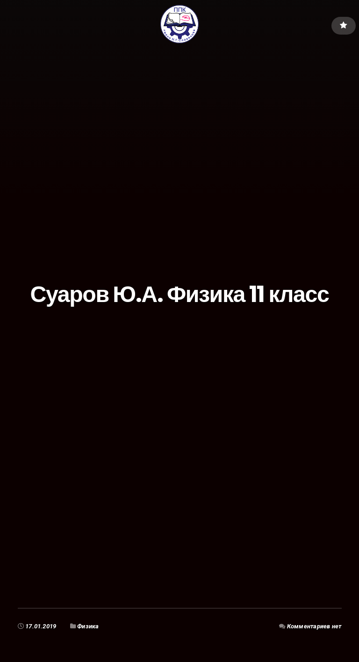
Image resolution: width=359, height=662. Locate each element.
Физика (88, 626)
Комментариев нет (314, 626)
